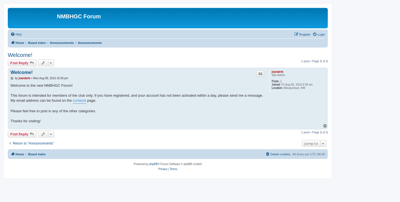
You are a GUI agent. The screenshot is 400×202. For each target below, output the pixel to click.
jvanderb (277, 71)
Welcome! (20, 55)
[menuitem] (16, 34)
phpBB (153, 164)
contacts (79, 100)
